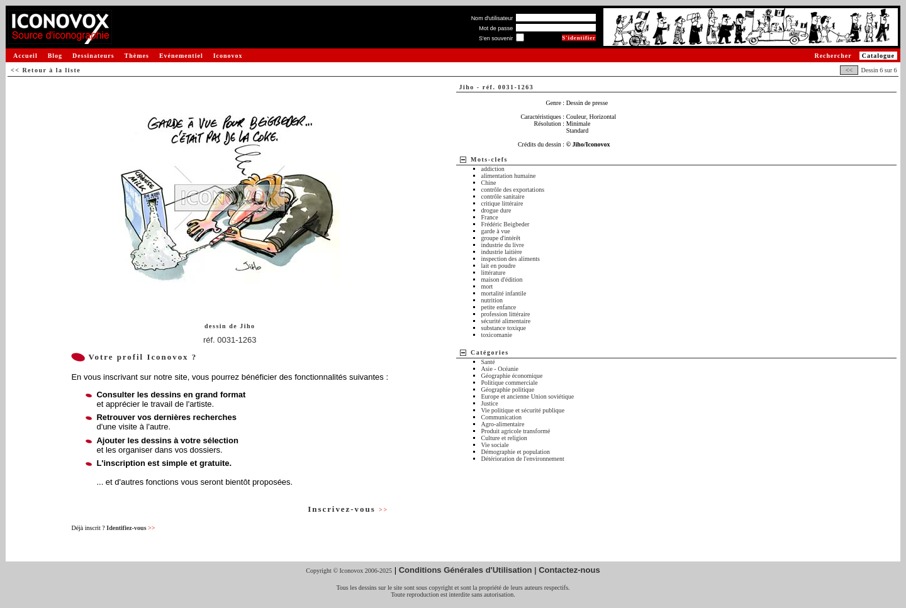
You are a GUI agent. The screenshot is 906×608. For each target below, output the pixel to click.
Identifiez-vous (130, 527)
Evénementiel (181, 55)
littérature (493, 272)
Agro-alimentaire (503, 424)
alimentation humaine (508, 175)
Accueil (25, 55)
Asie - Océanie (499, 368)
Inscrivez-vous (348, 509)
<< (849, 70)
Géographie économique (512, 375)
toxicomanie (496, 334)
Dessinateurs (93, 55)
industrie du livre (502, 244)
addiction (493, 168)
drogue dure (496, 210)
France (489, 217)
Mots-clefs (489, 159)
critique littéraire (502, 203)
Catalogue (878, 55)
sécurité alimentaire (506, 321)
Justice (489, 403)
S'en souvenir (496, 38)
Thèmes (137, 55)
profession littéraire (505, 314)
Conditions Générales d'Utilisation (465, 570)
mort (487, 286)
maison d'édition (502, 279)
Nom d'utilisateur (492, 18)
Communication (501, 417)
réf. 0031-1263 (230, 340)
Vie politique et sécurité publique (523, 410)
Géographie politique (508, 389)
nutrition (492, 300)
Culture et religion (504, 437)
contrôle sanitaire (503, 196)
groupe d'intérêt (501, 238)
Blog (55, 55)
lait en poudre (498, 265)
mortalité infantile (504, 293)
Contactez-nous (569, 570)
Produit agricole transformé (516, 431)
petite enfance (499, 307)
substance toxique (503, 327)
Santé (488, 361)
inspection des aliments (510, 258)
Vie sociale (495, 444)
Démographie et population (515, 451)
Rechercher (832, 55)
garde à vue (495, 231)
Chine (488, 182)
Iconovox (228, 55)
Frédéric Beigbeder (505, 224)
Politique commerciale (509, 382)
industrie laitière (501, 251)
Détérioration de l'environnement (522, 458)
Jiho (247, 326)
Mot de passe (496, 28)
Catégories (490, 352)
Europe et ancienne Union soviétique (527, 396)
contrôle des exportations (513, 189)
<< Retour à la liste (46, 70)
